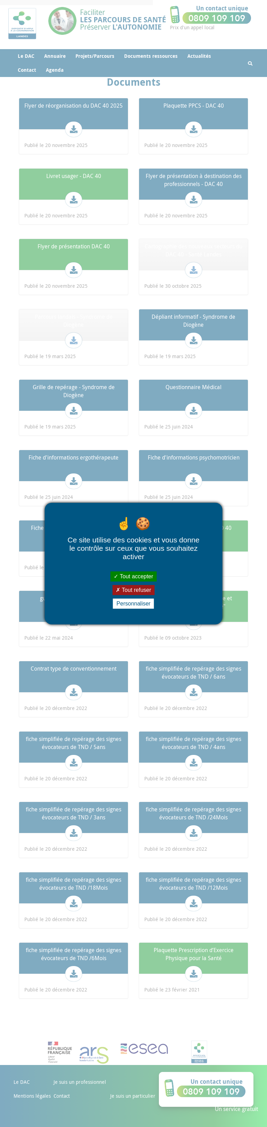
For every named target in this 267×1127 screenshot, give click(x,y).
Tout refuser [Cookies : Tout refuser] (133, 590)
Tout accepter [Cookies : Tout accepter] (133, 576)
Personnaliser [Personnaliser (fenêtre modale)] (133, 604)
